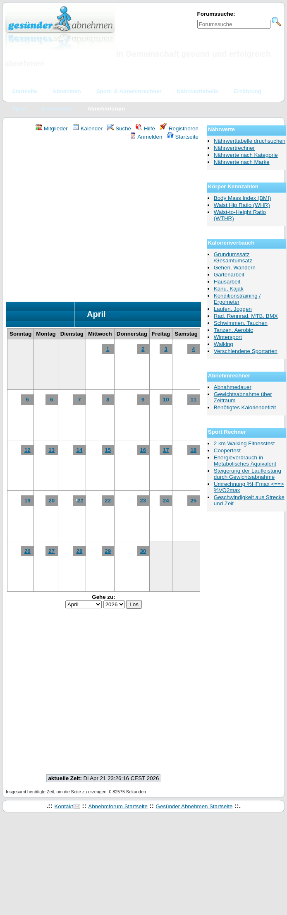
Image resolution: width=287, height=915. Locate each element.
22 (108, 500)
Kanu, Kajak (229, 289)
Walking (223, 344)
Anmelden (145, 137)
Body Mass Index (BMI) (242, 198)
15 (108, 450)
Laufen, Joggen (233, 309)
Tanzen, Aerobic (233, 330)
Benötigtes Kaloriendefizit (245, 407)
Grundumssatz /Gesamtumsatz (233, 257)
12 (27, 450)
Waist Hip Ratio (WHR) (242, 205)
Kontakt (63, 806)
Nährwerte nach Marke (242, 162)
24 (166, 500)
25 (193, 500)
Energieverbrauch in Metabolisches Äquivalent (245, 460)
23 (143, 500)
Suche (119, 128)
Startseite (183, 137)
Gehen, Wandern (235, 267)
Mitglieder (51, 128)
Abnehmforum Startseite (118, 806)
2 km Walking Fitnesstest (244, 443)
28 (80, 551)
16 (143, 450)
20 (51, 500)
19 (27, 500)
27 (51, 551)
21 (80, 500)
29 (108, 551)
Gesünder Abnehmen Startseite (194, 806)
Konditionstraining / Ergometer (237, 299)
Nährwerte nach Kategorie (246, 155)
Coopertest (227, 450)
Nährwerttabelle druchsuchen (249, 141)
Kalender (87, 128)
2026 (114, 315)
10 (166, 399)
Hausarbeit (227, 282)
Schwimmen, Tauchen (241, 323)
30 (143, 551)
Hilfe (145, 128)
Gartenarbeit (229, 274)
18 (193, 450)
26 (27, 551)
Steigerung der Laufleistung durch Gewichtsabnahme (247, 474)
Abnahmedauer (232, 387)
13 (51, 450)
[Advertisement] (77, 222)
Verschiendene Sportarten (245, 351)
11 (193, 399)
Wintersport (228, 337)
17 (166, 450)
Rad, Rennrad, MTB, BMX (246, 316)
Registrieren (179, 128)
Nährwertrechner (234, 148)
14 (80, 450)
